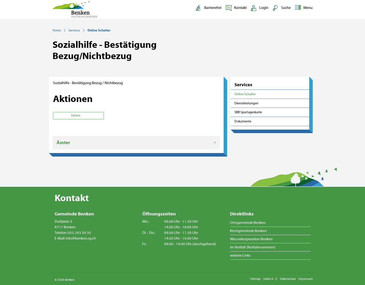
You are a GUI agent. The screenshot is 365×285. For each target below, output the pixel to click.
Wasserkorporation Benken (251, 239)
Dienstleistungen (246, 103)
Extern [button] (76, 115)
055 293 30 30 (79, 233)
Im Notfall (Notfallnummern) (252, 247)
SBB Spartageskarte (248, 112)
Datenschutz (288, 279)
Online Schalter (245, 95)
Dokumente (242, 121)
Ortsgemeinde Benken (248, 223)
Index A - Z (270, 279)
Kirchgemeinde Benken (248, 231)
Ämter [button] (63, 142)
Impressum (305, 279)
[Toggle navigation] (303, 8)
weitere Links (240, 255)
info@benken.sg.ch (81, 238)
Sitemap (255, 279)
